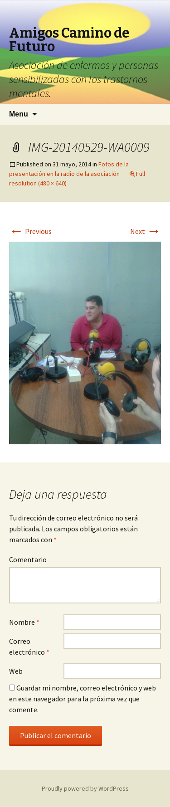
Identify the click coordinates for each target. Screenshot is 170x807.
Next (145, 231)
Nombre (24, 622)
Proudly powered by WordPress (85, 788)
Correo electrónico (29, 646)
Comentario (28, 559)
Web (16, 671)
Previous (30, 231)
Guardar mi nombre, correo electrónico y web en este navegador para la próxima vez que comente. (82, 698)
